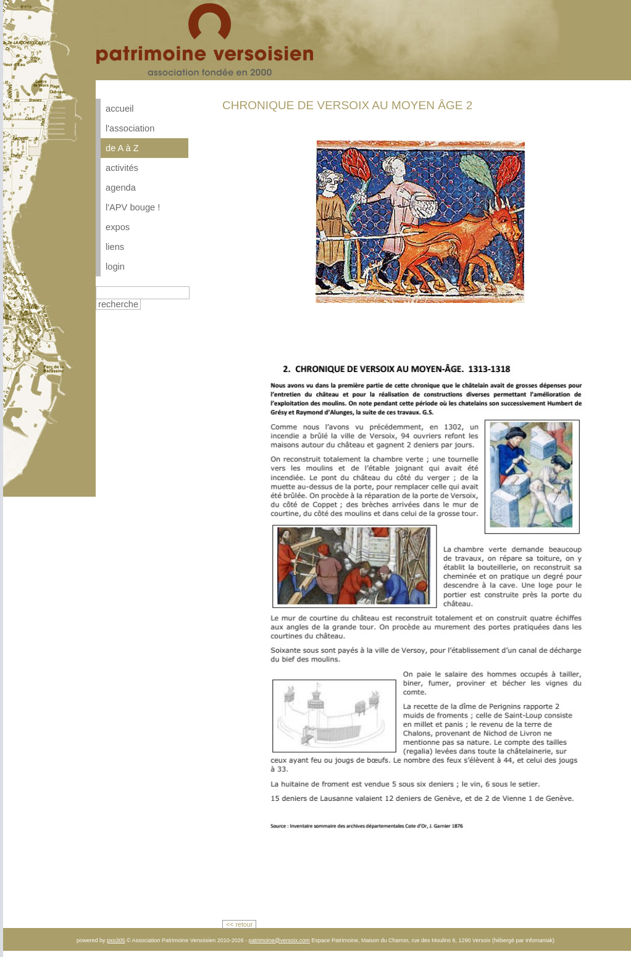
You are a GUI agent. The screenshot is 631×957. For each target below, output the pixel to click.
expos (118, 227)
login (115, 266)
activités (122, 168)
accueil (120, 109)
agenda (121, 188)
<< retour (239, 924)
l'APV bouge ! (133, 207)
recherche (118, 304)
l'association (130, 128)
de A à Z (122, 148)
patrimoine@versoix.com (279, 940)
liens (115, 247)
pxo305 (116, 940)
